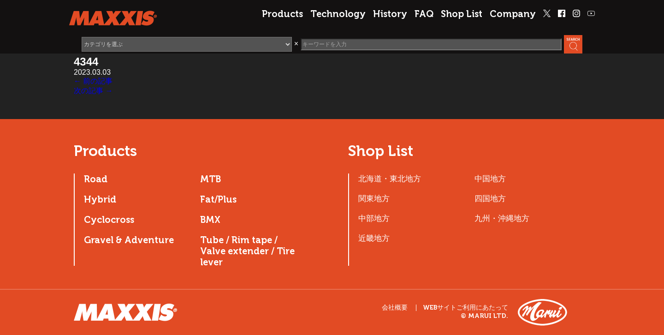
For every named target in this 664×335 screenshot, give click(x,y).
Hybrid (100, 199)
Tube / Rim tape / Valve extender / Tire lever (247, 251)
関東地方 (374, 198)
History (390, 13)
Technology (338, 13)
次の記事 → (93, 91)
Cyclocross (109, 219)
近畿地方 (374, 238)
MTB (210, 179)
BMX (210, 219)
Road (95, 179)
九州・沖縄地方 (501, 218)
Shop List (461, 13)
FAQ (424, 13)
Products (282, 13)
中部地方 (374, 218)
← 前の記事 (93, 81)
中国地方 (490, 178)
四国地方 (490, 198)
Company (513, 13)
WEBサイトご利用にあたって (465, 308)
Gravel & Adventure (129, 239)
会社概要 (395, 307)
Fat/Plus (218, 199)
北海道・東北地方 (389, 178)
